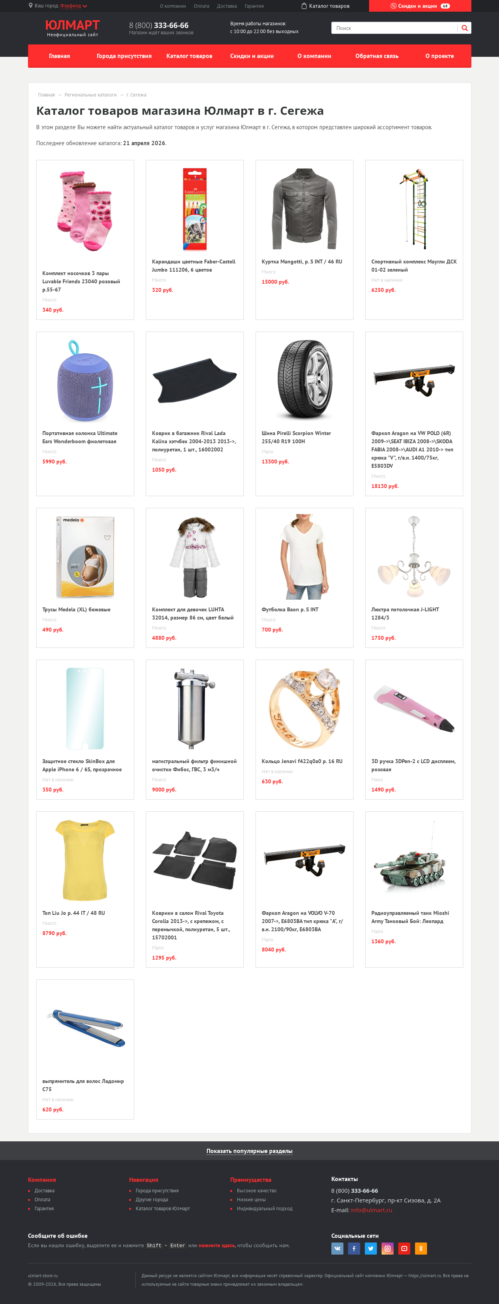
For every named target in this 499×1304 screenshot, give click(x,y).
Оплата (201, 6)
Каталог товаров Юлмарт (163, 1208)
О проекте (439, 56)
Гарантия (254, 6)
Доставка (227, 6)
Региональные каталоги (91, 95)
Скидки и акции (420, 5)
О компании (173, 6)
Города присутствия (124, 56)
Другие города (152, 1199)
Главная (59, 56)
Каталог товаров (189, 56)
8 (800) (159, 25)
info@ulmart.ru (371, 1210)
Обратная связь (377, 56)
